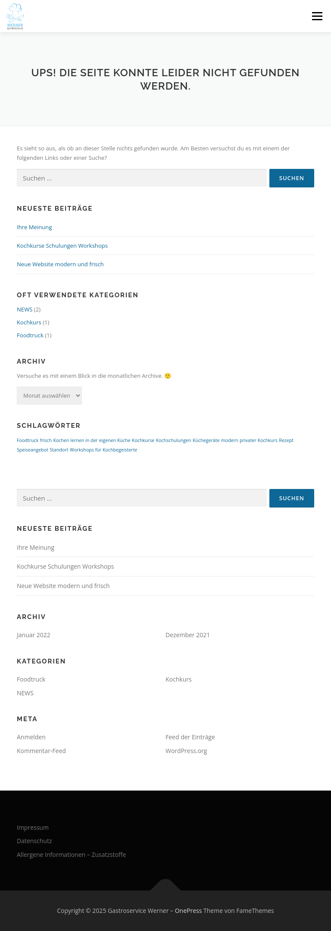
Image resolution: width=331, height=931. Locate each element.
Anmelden (31, 737)
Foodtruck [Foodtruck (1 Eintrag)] (27, 440)
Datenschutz (34, 841)
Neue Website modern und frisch (60, 264)
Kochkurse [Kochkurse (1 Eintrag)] (143, 440)
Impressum (33, 827)
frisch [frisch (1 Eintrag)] (46, 440)
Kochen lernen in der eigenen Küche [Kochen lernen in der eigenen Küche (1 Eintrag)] (91, 440)
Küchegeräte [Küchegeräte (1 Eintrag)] (206, 440)
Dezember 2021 (188, 635)
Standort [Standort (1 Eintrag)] (59, 450)
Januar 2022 (33, 635)
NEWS (24, 309)
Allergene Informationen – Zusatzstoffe (71, 854)
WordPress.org (186, 751)
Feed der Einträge (190, 737)
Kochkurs (29, 322)
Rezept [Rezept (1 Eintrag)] (286, 440)
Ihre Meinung (34, 227)
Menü (317, 16)
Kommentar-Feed (41, 751)
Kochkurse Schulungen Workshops (62, 245)
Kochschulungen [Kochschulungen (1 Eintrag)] (173, 440)
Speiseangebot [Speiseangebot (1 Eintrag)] (32, 450)
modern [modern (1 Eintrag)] (229, 440)
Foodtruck (30, 335)
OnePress (188, 910)
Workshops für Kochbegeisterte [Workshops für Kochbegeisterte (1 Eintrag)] (103, 450)
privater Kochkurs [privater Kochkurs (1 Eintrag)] (259, 440)
